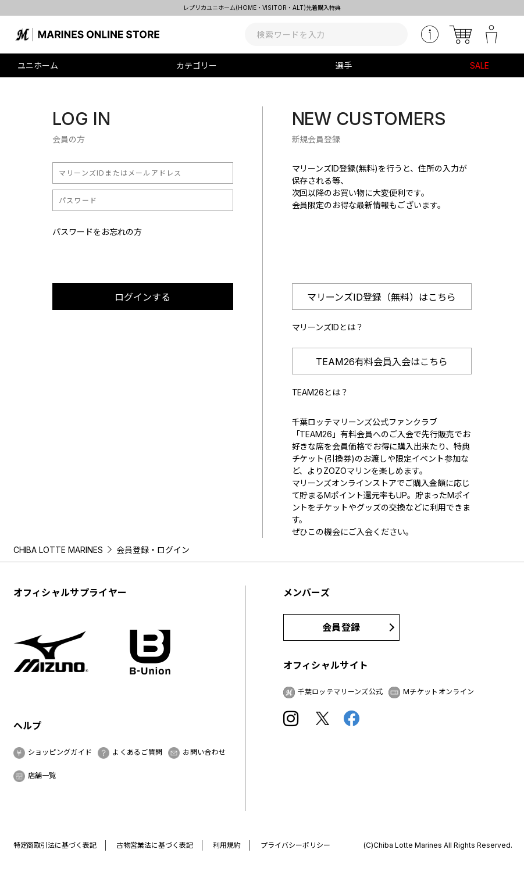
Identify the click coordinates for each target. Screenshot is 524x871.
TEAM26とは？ (320, 392)
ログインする (142, 297)
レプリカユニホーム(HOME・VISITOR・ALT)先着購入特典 (262, 7)
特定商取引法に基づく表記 (55, 845)
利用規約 (227, 845)
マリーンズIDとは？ (328, 327)
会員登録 (341, 627)
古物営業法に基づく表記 (154, 845)
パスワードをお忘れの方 (97, 232)
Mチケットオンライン (438, 691)
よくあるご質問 (137, 752)
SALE (479, 65)
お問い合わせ (204, 752)
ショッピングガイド (60, 752)
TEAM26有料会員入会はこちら (382, 361)
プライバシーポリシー (295, 845)
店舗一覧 (42, 775)
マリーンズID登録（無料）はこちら (381, 297)
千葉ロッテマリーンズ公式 (340, 691)
